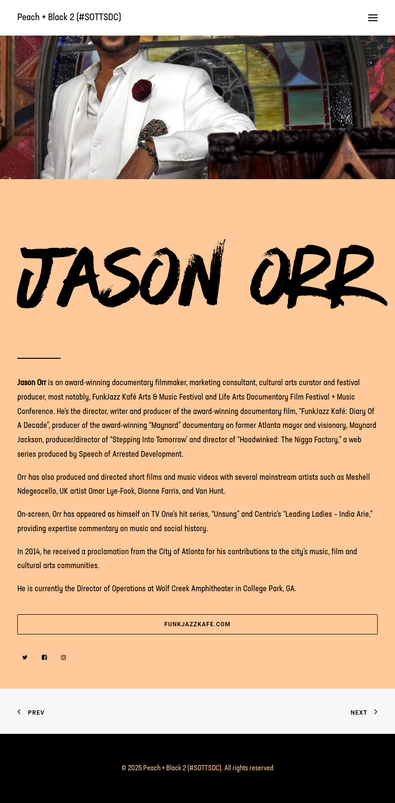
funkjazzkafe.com (197, 624)
